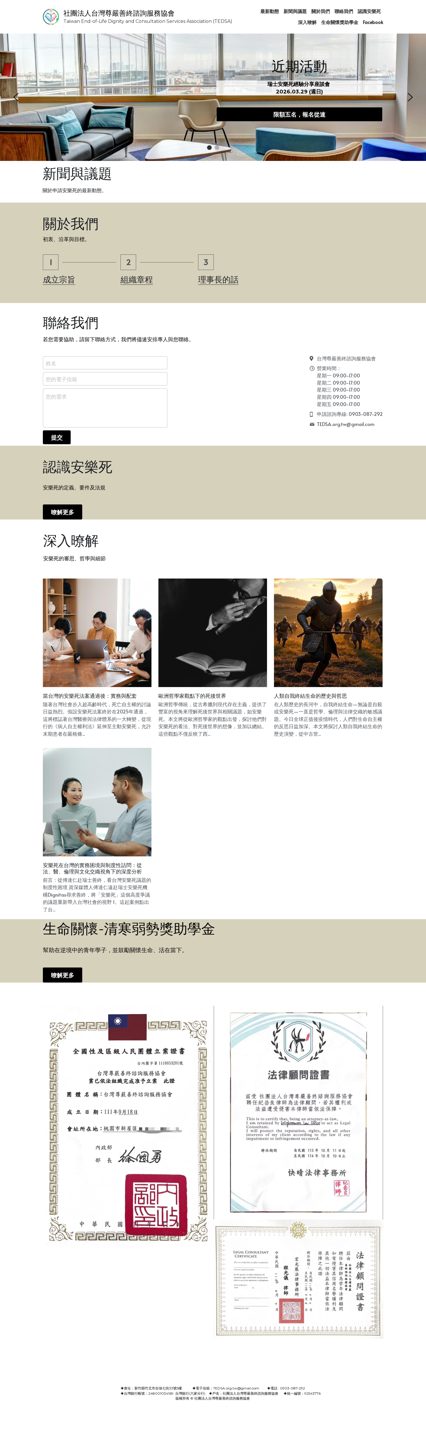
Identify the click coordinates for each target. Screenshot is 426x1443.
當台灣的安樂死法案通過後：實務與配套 (90, 696)
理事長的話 (218, 279)
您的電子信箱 (61, 379)
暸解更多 (62, 512)
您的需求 (56, 396)
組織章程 (136, 279)
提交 (57, 437)
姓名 (51, 362)
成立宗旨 (59, 279)
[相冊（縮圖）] (128, 1126)
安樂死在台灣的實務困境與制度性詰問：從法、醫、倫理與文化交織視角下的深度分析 (92, 868)
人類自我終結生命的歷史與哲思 (310, 696)
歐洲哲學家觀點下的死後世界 (192, 696)
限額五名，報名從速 (299, 114)
